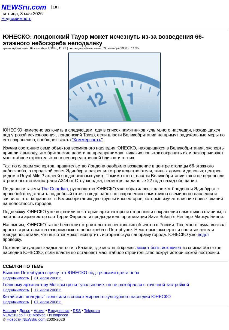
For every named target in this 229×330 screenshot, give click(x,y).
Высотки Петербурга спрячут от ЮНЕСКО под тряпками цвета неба (71, 272)
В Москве (37, 315)
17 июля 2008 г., (48, 290)
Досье (24, 310)
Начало (9, 310)
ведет (203, 234)
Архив (39, 310)
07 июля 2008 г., (48, 302)
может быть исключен (159, 247)
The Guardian (54, 189)
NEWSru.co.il (14, 315)
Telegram (92, 310)
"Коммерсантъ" (87, 140)
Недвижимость (16, 18)
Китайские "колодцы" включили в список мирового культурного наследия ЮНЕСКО (87, 296)
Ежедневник (59, 310)
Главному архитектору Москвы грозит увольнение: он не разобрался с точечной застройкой (96, 284)
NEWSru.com (23, 7)
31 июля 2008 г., (48, 278)
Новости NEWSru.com (26, 319)
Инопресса (58, 315)
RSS (77, 310)
